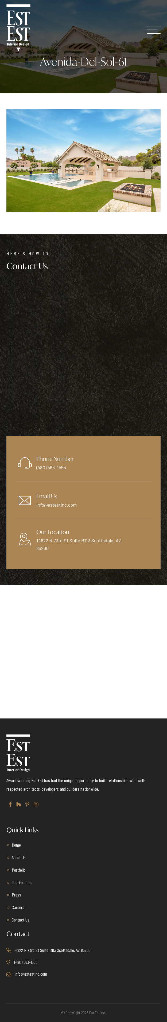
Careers (18, 907)
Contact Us (20, 920)
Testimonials (22, 882)
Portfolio (19, 870)
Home (16, 845)
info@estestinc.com (56, 505)
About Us (19, 857)
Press (16, 895)
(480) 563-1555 (51, 467)
